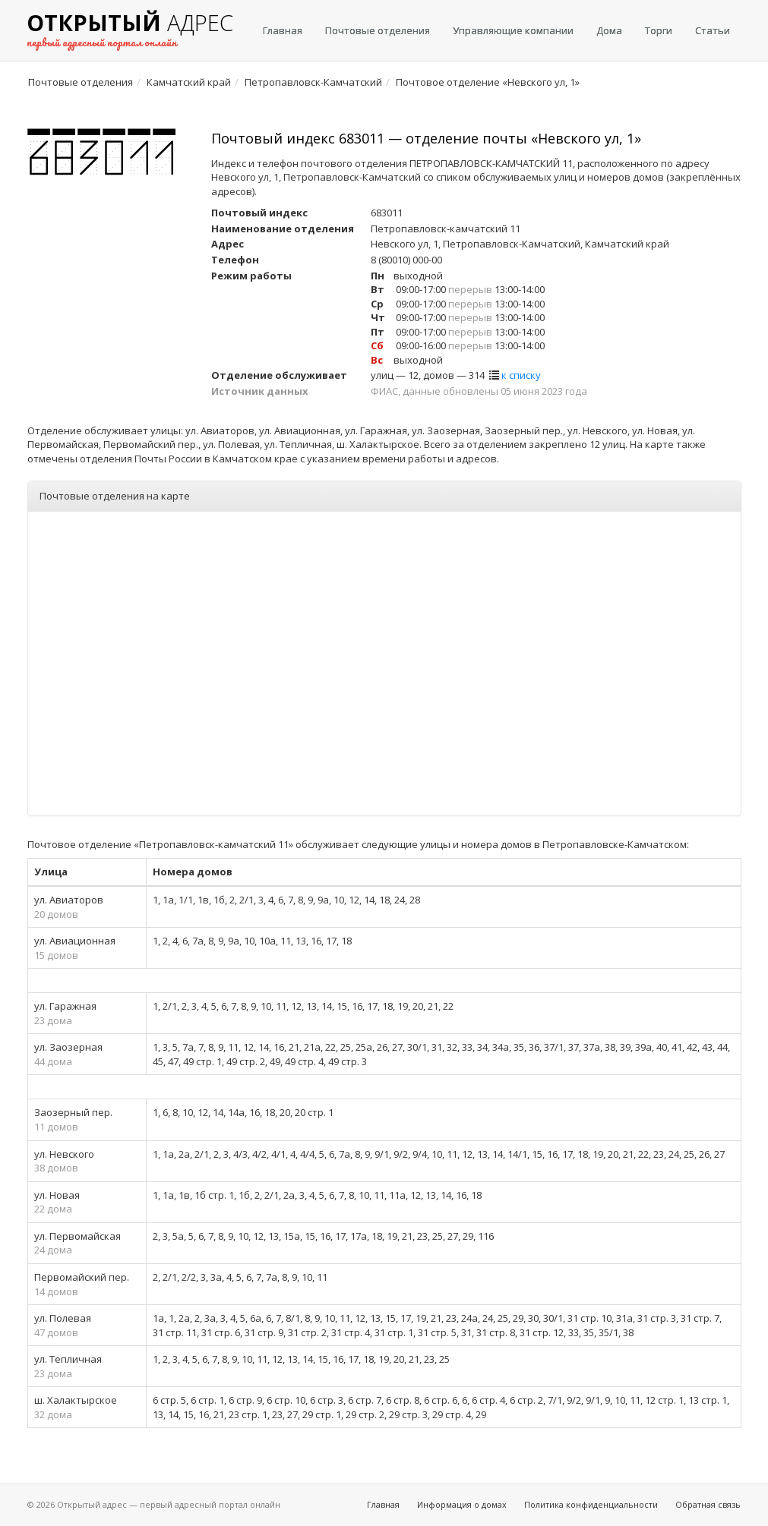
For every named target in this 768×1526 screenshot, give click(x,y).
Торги (658, 30)
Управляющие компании (513, 30)
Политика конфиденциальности (591, 1504)
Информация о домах (462, 1504)
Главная (282, 30)
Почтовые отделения (377, 30)
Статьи (712, 30)
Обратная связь (708, 1504)
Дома (609, 30)
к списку (521, 375)
